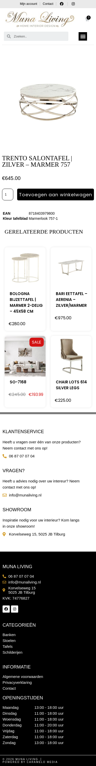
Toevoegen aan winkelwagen (55, 194)
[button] (83, 36)
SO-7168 (18, 382)
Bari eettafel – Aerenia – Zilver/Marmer (71, 299)
